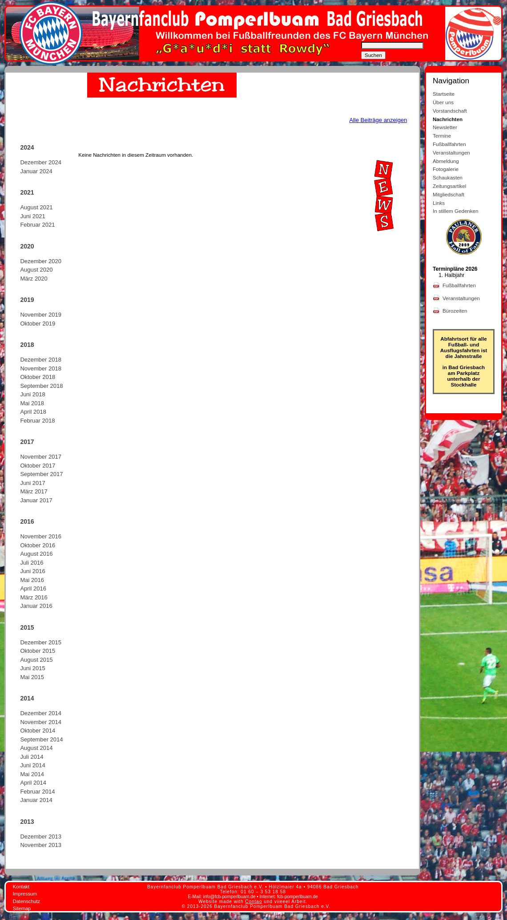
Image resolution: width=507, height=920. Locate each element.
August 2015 (36, 659)
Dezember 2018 (40, 359)
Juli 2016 (31, 562)
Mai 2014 (32, 774)
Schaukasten (448, 177)
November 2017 (40, 456)
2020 (27, 246)
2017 (27, 441)
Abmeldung (446, 161)
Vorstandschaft (450, 111)
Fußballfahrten (449, 144)
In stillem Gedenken (455, 211)
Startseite (444, 94)
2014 (27, 698)
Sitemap (22, 908)
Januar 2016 (36, 605)
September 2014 (41, 739)
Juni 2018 (32, 394)
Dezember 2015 (40, 642)
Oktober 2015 (37, 650)
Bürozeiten (456, 310)
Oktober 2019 (37, 323)
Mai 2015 (32, 677)
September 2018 (41, 386)
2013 (27, 821)
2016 (27, 521)
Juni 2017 (32, 483)
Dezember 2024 (40, 162)
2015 (27, 627)
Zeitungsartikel (449, 186)
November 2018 (40, 368)
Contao (253, 901)
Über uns (443, 102)
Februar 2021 (37, 224)
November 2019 (40, 314)
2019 (27, 299)
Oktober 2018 (37, 377)
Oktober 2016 (37, 545)
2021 (27, 192)
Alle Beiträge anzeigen (378, 120)
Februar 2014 (37, 791)
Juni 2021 (32, 216)
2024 (27, 147)
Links (439, 203)
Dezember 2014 (40, 713)
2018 (27, 344)
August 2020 (36, 269)
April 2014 (33, 782)
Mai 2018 (32, 403)
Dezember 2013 (40, 836)
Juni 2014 (32, 765)
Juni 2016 (32, 571)
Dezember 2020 (40, 261)
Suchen (373, 55)
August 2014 (36, 748)
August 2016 (36, 553)
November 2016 (40, 536)
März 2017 (33, 491)
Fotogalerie (446, 169)
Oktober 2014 (37, 730)
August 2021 (36, 207)
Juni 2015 (32, 668)
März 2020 (33, 278)
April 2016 (33, 588)
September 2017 (41, 474)
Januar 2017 (36, 500)
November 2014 (40, 722)
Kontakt (21, 886)
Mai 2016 (32, 580)
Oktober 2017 (37, 465)
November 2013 (40, 845)
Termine (442, 135)
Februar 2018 (37, 420)
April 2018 (33, 411)
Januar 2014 (36, 800)
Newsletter (445, 127)
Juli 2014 (31, 756)
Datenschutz (26, 901)
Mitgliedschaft (448, 194)
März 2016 (33, 597)
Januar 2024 (36, 171)
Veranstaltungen (451, 152)
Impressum (25, 893)
